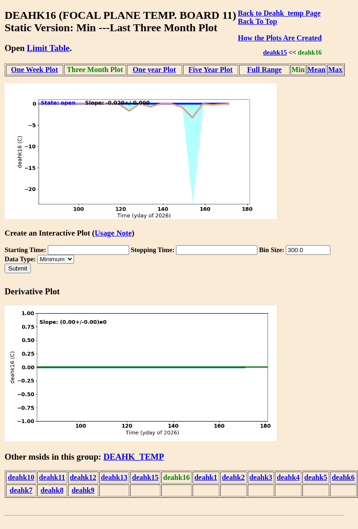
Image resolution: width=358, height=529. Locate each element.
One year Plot (154, 69)
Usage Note (113, 233)
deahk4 (288, 477)
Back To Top (257, 21)
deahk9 (83, 490)
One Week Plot (34, 69)
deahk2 (233, 477)
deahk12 (83, 477)
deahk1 (205, 477)
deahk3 (261, 477)
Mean (316, 69)
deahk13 (114, 477)
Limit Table (48, 48)
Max (335, 69)
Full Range (264, 69)
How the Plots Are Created (280, 38)
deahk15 (275, 52)
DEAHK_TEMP (133, 456)
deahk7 (21, 490)
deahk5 (315, 477)
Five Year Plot (210, 69)
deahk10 (21, 477)
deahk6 (343, 477)
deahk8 (51, 490)
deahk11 (52, 477)
